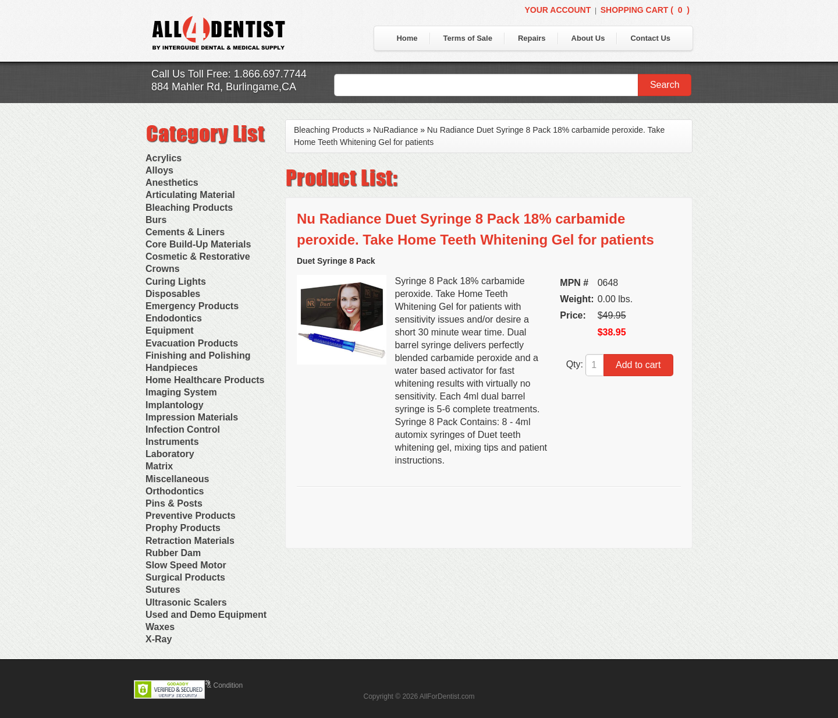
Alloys (159, 170)
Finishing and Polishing (197, 355)
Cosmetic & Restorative (197, 256)
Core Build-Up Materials (198, 244)
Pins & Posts (174, 503)
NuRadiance (395, 130)
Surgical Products (185, 577)
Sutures (162, 590)
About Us (588, 38)
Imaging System (181, 392)
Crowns (162, 269)
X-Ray (158, 639)
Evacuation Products (191, 343)
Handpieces (171, 368)
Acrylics (163, 158)
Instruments (172, 442)
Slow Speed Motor (185, 565)
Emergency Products (192, 306)
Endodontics (173, 318)
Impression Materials (191, 417)
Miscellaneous (177, 479)
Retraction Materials (190, 541)
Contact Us (650, 38)
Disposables (172, 294)
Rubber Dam (173, 553)
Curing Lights (175, 282)
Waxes (160, 627)
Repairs (532, 38)
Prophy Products (183, 528)
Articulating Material (190, 195)
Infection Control (182, 429)
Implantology (174, 405)
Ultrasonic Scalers (186, 602)
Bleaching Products (189, 208)
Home (406, 38)
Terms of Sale (467, 38)
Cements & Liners (185, 232)
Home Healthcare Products (205, 380)
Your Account (557, 10)
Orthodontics (174, 491)
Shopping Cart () (645, 10)
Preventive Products (190, 516)
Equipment (169, 330)
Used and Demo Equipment (206, 615)
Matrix (159, 466)
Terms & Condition (214, 685)
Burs (155, 220)
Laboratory (169, 454)
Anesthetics (171, 183)
